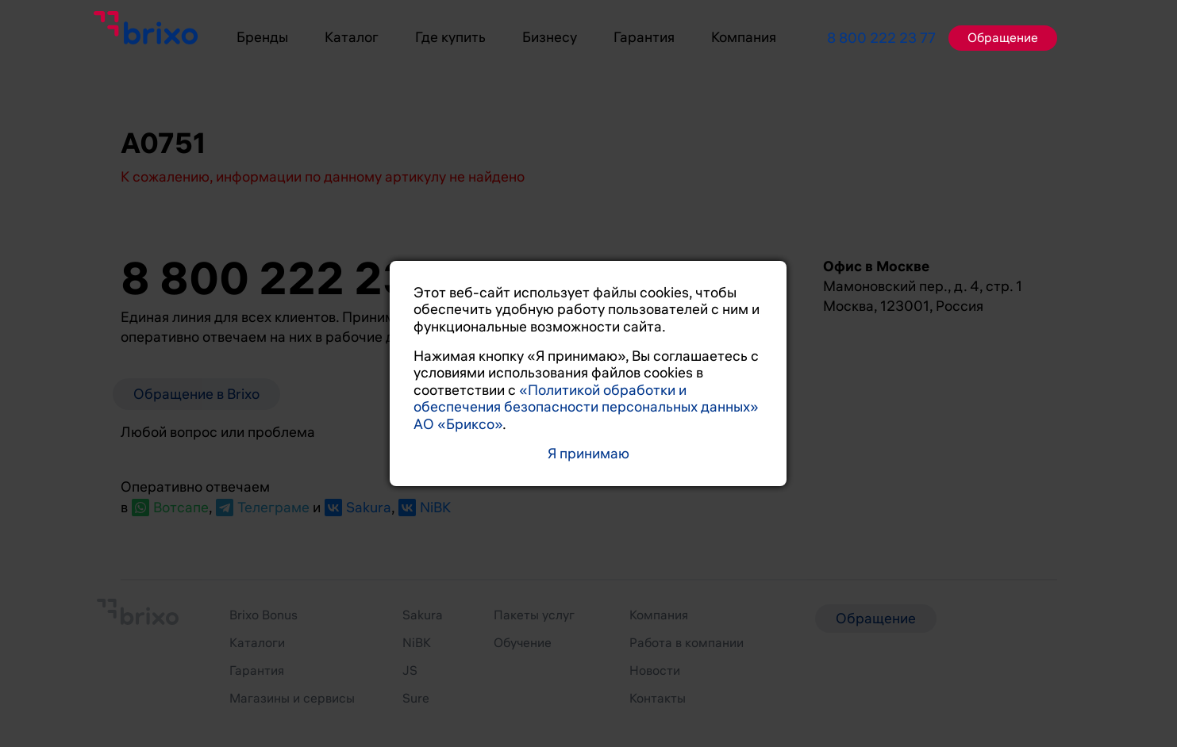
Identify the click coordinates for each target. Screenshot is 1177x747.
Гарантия (644, 37)
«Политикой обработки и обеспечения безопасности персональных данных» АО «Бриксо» (586, 407)
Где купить (450, 37)
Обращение (1002, 38)
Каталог (352, 37)
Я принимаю (588, 454)
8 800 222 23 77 (881, 38)
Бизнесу (549, 37)
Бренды (262, 37)
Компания (743, 37)
